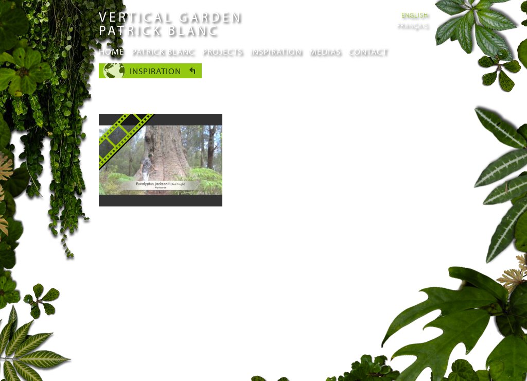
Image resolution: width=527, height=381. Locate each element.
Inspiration (276, 51)
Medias (325, 51)
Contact (367, 51)
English (414, 15)
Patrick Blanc (163, 51)
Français (412, 25)
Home (111, 51)
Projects (222, 51)
